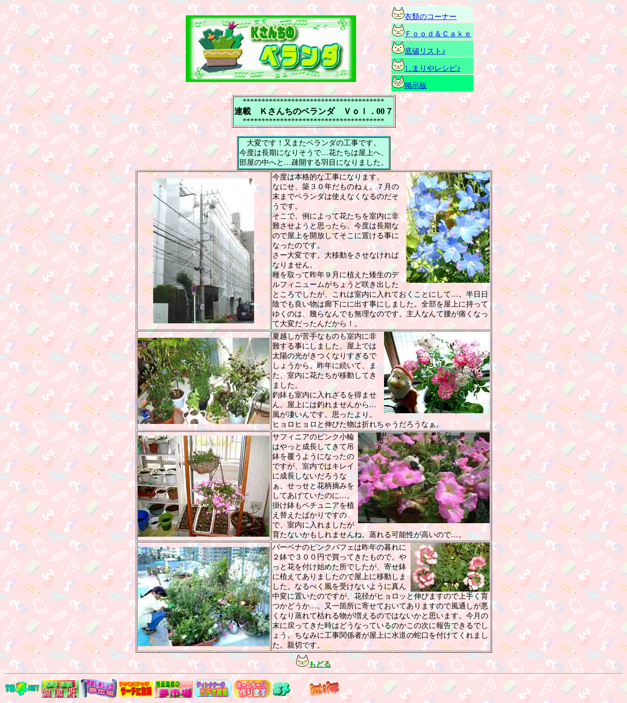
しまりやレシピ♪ (432, 68)
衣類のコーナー (424, 16)
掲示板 (416, 85)
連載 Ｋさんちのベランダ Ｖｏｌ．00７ (313, 111)
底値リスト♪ (425, 51)
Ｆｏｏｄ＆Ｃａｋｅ (438, 34)
